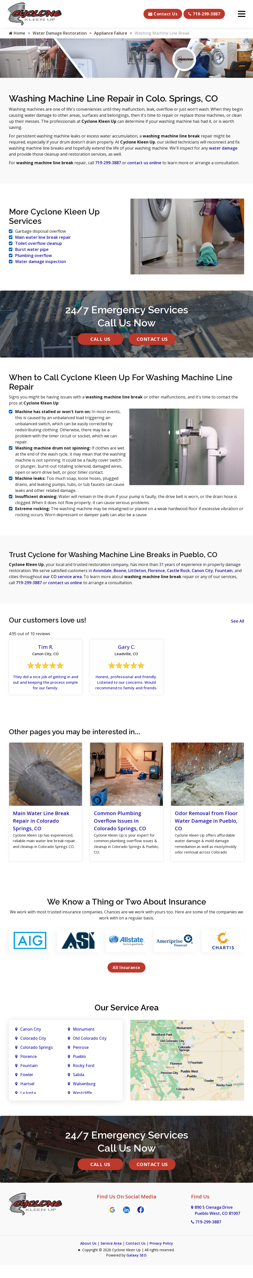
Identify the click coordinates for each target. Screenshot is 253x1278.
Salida (78, 1089)
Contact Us (162, 14)
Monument (84, 1043)
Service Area (111, 1257)
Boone (120, 569)
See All (237, 620)
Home (17, 33)
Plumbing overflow (33, 255)
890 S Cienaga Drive (215, 1224)
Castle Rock (178, 569)
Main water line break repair (43, 237)
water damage (223, 148)
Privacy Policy (161, 1257)
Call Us (100, 338)
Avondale (102, 569)
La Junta (28, 1107)
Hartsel (27, 1098)
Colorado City (33, 1052)
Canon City (202, 569)
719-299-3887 (204, 14)
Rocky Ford (83, 1080)
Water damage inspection (40, 261)
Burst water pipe (32, 249)
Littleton (137, 569)
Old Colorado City (90, 1052)
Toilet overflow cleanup (38, 243)
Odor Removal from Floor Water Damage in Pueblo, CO (206, 827)
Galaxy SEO (136, 1269)
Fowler (26, 1089)
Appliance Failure (111, 33)
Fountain (224, 569)
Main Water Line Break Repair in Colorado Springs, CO (41, 827)
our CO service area (62, 575)
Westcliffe (82, 1107)
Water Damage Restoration (60, 33)
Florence (156, 569)
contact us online (144, 162)
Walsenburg (84, 1098)
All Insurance (126, 982)
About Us (88, 1257)
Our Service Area (127, 1022)
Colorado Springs (36, 1061)
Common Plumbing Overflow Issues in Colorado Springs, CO (120, 827)
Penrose (81, 1061)
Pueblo (79, 1071)
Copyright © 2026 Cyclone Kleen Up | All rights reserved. (128, 1264)
